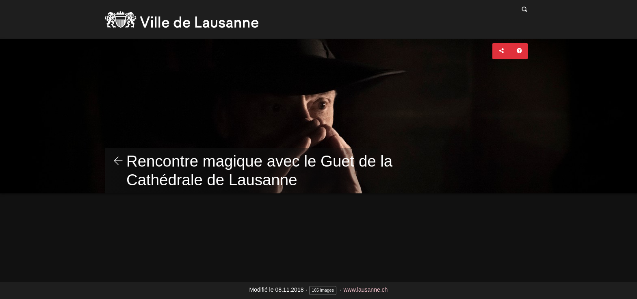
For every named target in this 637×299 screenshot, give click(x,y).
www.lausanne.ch (365, 289)
